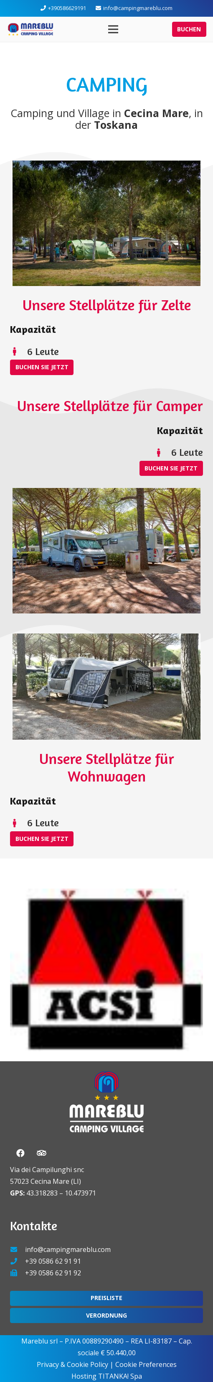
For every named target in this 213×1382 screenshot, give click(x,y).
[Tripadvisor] (41, 1153)
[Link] (30, 29)
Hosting (83, 1376)
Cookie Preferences (146, 1364)
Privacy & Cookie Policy (72, 1364)
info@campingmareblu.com (68, 1249)
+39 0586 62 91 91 (53, 1261)
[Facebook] (20, 1153)
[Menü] (113, 29)
